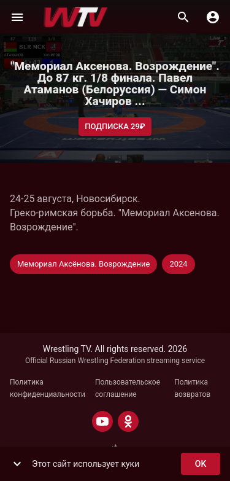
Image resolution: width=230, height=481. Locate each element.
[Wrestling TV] (75, 17)
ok (200, 464)
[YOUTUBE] (102, 421)
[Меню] (17, 17)
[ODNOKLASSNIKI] (128, 421)
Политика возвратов (192, 388)
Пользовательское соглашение (127, 388)
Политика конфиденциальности (47, 388)
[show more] (17, 464)
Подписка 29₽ (115, 126)
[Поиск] (183, 17)
